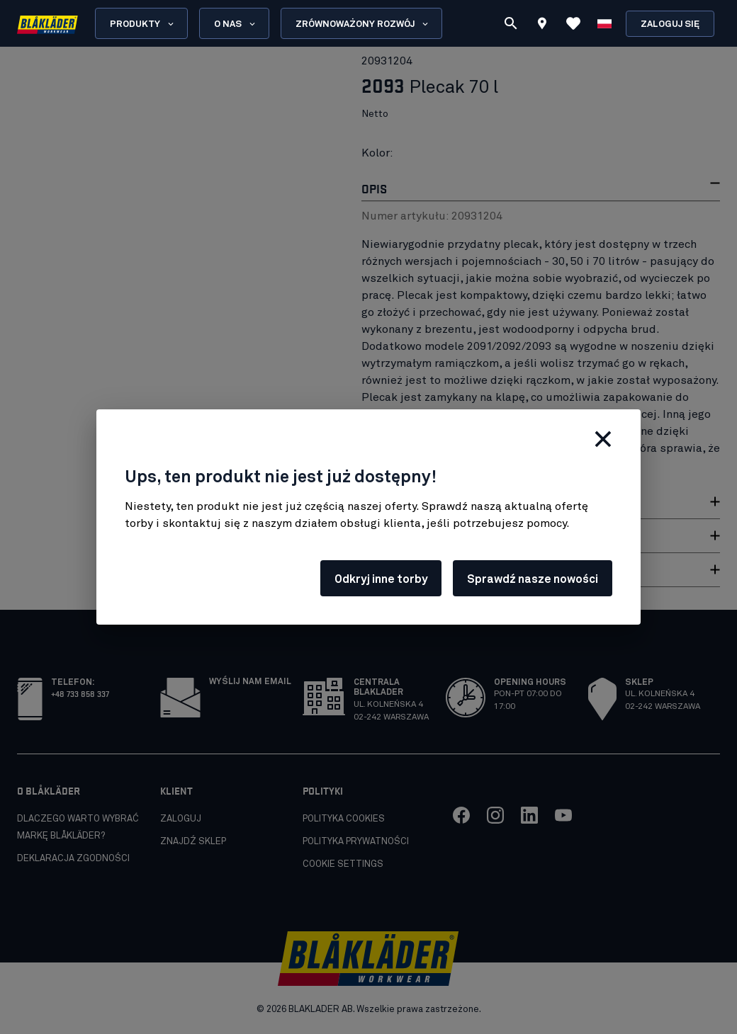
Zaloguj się (670, 24)
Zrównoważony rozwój (363, 24)
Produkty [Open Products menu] (143, 24)
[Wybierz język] (604, 23)
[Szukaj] (511, 23)
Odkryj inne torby (380, 579)
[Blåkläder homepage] (47, 23)
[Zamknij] (603, 439)
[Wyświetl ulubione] (573, 23)
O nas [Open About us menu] (235, 24)
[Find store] (542, 25)
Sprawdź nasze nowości (532, 579)
